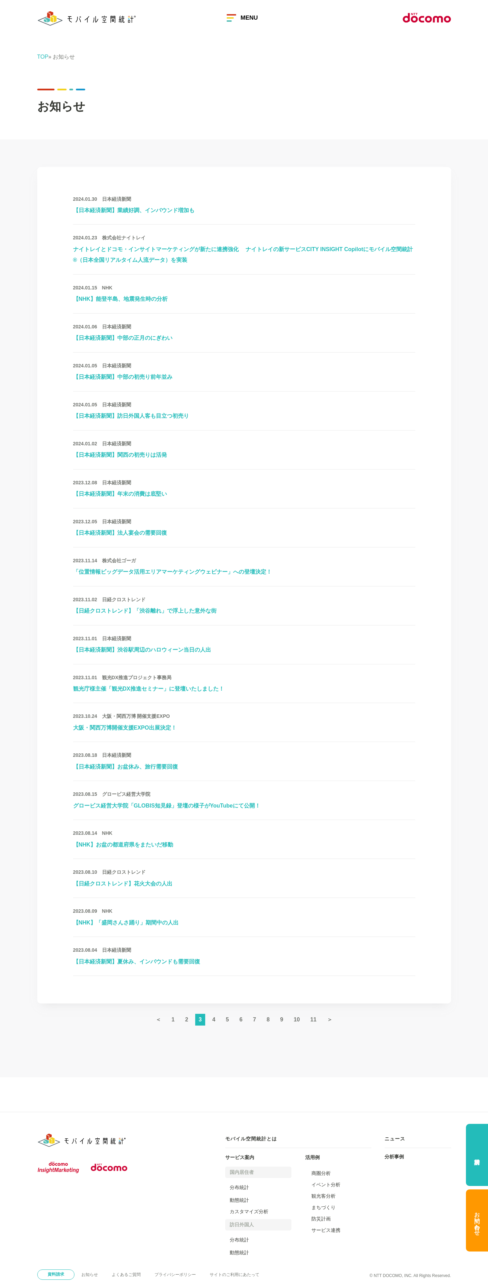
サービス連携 (325, 1230)
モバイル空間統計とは (251, 1138)
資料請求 (56, 1274)
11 (313, 1019)
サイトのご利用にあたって (234, 1274)
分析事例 (394, 1156)
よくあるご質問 (126, 1274)
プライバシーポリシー (175, 1274)
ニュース (395, 1138)
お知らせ (89, 1274)
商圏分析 (321, 1173)
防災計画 (321, 1218)
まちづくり (323, 1207)
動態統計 (239, 1200)
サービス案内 (239, 1157)
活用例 (312, 1157)
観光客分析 (323, 1196)
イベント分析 (325, 1184)
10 (297, 1019)
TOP (43, 57)
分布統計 (239, 1187)
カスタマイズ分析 (249, 1211)
